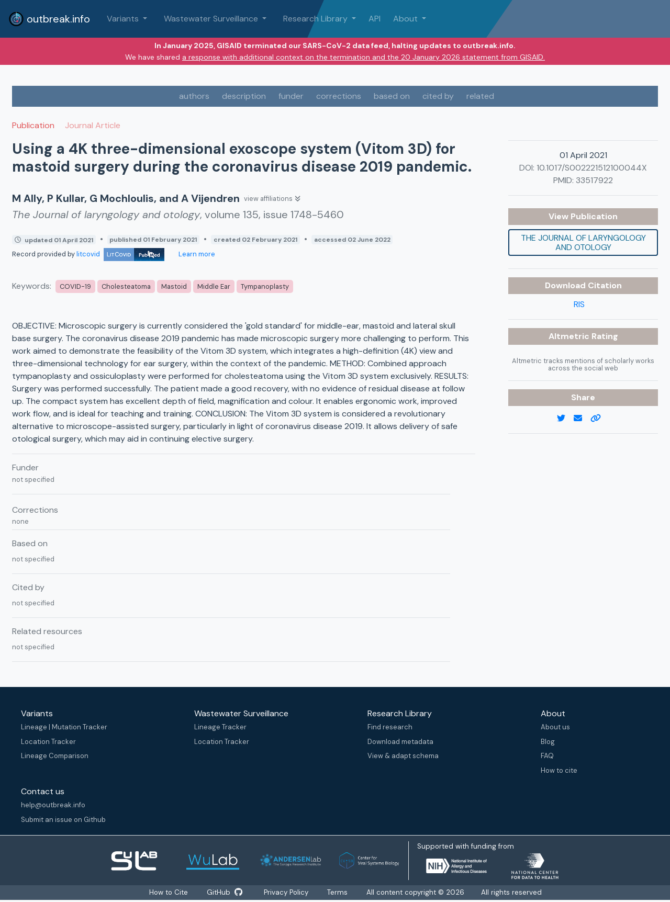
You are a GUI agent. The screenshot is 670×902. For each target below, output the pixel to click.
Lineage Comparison (54, 755)
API (374, 18)
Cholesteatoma (126, 286)
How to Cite (168, 892)
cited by (438, 96)
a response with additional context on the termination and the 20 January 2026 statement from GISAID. (363, 57)
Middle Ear (213, 286)
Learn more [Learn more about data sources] (196, 254)
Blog (548, 741)
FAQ (547, 755)
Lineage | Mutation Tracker (64, 727)
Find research (389, 727)
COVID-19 (75, 286)
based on (392, 96)
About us (555, 727)
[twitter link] (565, 418)
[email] (582, 418)
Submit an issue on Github (63, 819)
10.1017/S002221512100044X (592, 167)
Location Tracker (48, 741)
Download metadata (400, 741)
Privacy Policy (287, 892)
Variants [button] (124, 18)
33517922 (594, 180)
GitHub (225, 892)
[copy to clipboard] (599, 418)
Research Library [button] (316, 18)
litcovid (120, 254)
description (244, 96)
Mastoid (174, 286)
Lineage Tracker (220, 727)
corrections (338, 96)
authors (194, 96)
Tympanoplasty (265, 286)
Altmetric (570, 336)
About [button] (406, 18)
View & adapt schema (403, 755)
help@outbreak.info (53, 804)
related (480, 96)
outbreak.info (49, 19)
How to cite (559, 770)
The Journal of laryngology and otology (583, 242)
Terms (339, 892)
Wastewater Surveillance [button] (212, 18)
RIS (579, 304)
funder (291, 96)
